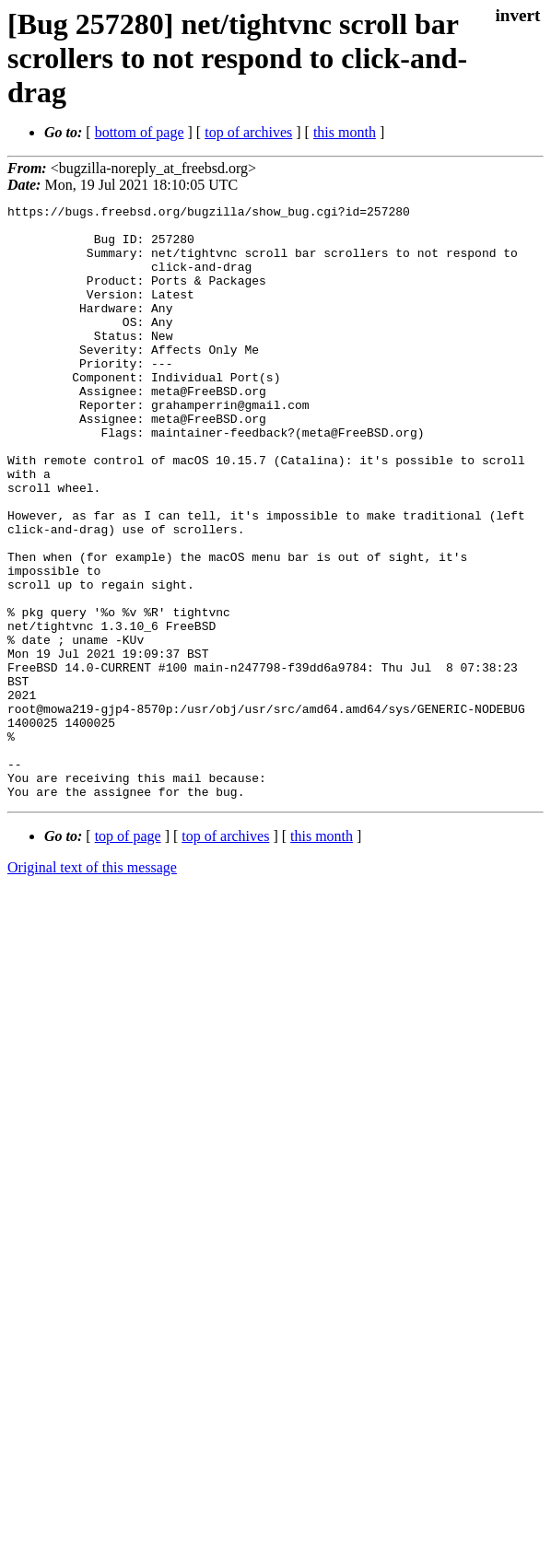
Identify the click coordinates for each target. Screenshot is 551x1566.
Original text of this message (92, 986)
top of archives (248, 132)
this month (344, 132)
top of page (128, 955)
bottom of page (139, 132)
